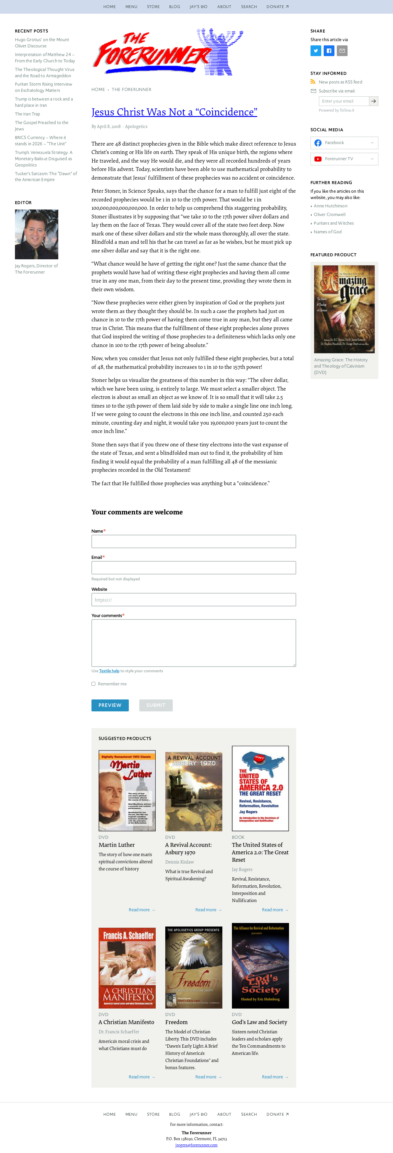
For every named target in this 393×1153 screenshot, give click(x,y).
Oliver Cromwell (329, 215)
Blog (174, 7)
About (224, 7)
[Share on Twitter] (316, 50)
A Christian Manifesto (126, 1022)
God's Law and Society (259, 1022)
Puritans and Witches (334, 223)
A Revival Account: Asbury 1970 (188, 848)
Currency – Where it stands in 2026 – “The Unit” (41, 141)
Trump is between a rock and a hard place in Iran (44, 102)
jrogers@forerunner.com (196, 1145)
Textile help (109, 671)
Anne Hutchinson (330, 206)
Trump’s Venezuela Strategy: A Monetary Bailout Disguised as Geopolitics (44, 158)
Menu (131, 7)
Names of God (328, 232)
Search (249, 7)
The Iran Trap (27, 114)
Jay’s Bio (199, 7)
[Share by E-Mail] (342, 50)
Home (109, 7)
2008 (116, 126)
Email (96, 557)
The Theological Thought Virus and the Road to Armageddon (44, 73)
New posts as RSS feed (340, 82)
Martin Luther (117, 844)
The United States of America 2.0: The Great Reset (260, 852)
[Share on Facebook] (329, 50)
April (101, 126)
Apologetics (136, 126)
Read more (139, 910)
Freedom (176, 1022)
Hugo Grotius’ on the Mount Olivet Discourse (42, 43)
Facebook (334, 143)
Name (97, 531)
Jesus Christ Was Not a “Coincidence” (174, 111)
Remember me (112, 684)
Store (153, 7)
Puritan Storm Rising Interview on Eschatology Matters (44, 87)
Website (99, 589)
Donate (275, 1114)
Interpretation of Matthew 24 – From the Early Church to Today (45, 58)
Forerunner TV (339, 159)
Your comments (106, 615)
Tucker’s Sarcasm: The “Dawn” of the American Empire (46, 177)
